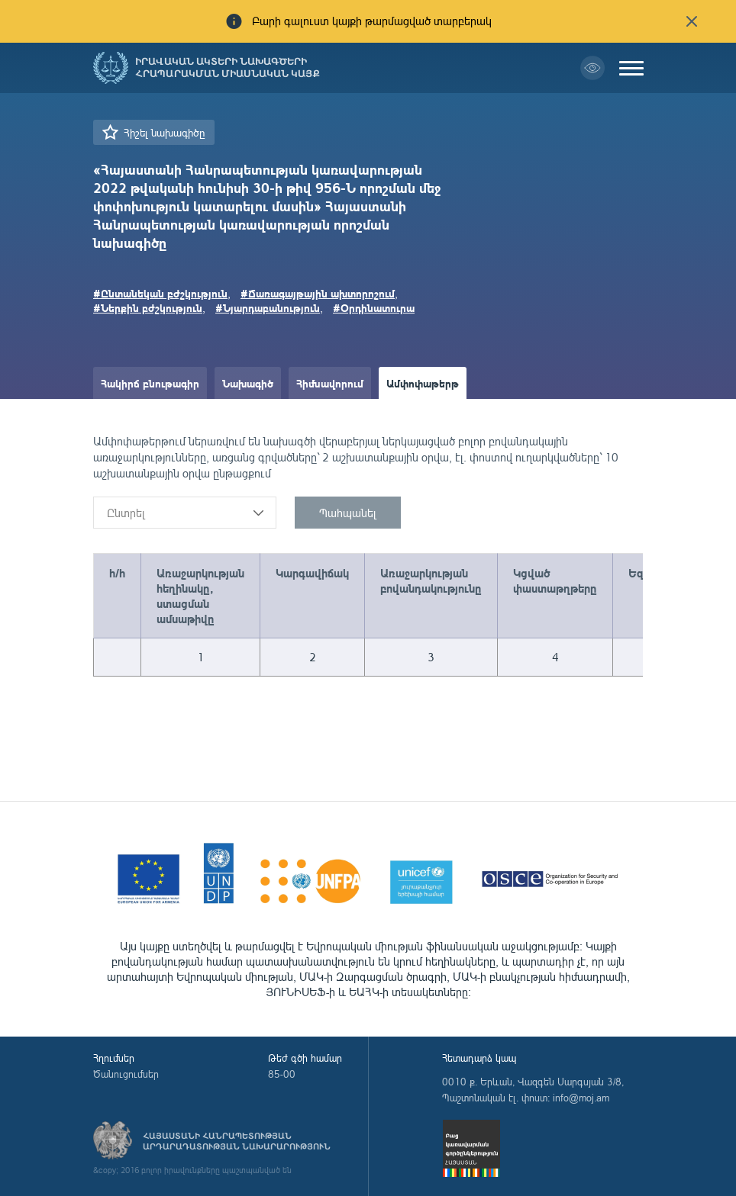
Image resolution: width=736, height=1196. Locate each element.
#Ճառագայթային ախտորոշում (317, 293)
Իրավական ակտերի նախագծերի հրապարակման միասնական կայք (227, 68)
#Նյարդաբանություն (267, 307)
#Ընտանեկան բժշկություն (160, 293)
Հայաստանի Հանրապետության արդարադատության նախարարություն (237, 1141)
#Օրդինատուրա (374, 307)
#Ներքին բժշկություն (147, 307)
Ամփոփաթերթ (422, 383)
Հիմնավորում (329, 383)
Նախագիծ (247, 383)
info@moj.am (581, 1098)
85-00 (281, 1074)
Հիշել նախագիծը (164, 132)
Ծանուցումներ (126, 1074)
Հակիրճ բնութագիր (150, 383)
